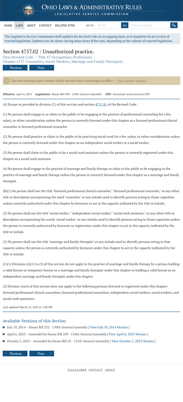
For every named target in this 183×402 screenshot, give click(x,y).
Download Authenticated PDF (131, 94)
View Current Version (131, 81)
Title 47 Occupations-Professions (65, 57)
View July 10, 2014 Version (109, 327)
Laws (19, 25)
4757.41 (101, 104)
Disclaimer (77, 369)
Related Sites (65, 25)
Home (8, 25)
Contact (45, 25)
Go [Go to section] (125, 25)
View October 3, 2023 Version (132, 341)
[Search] (174, 25)
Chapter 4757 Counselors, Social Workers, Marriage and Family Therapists (63, 61)
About (31, 25)
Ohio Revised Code (18, 57)
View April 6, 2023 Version (127, 334)
